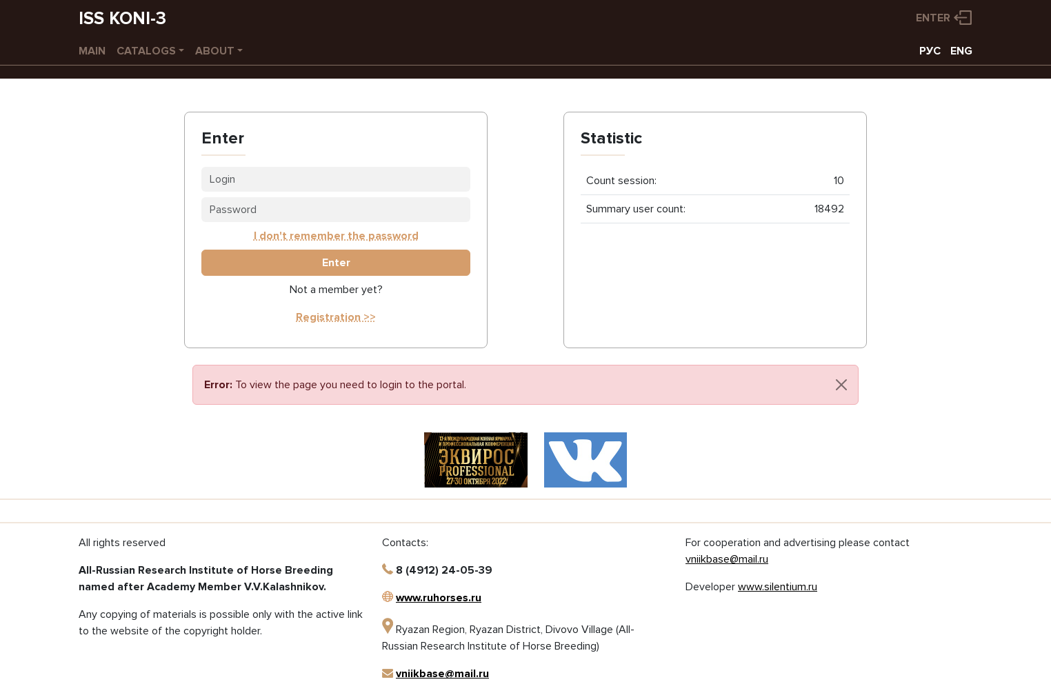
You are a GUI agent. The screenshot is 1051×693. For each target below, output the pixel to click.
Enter (933, 18)
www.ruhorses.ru (438, 598)
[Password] (335, 209)
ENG (961, 51)
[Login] (335, 179)
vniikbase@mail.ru (442, 674)
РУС (930, 51)
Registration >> (336, 317)
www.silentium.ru (777, 587)
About (214, 51)
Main (92, 51)
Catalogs (146, 51)
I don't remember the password (336, 236)
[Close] (841, 384)
